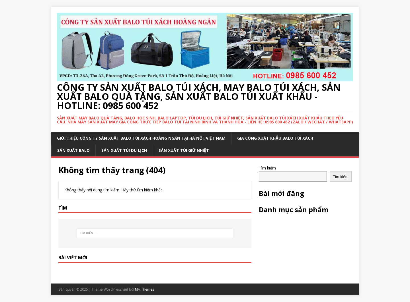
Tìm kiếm (267, 168)
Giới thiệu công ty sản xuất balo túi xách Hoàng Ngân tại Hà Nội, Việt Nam (141, 138)
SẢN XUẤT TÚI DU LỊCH (124, 150)
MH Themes (144, 289)
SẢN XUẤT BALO (73, 150)
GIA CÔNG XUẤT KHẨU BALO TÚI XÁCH (275, 138)
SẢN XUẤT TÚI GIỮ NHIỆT (184, 150)
